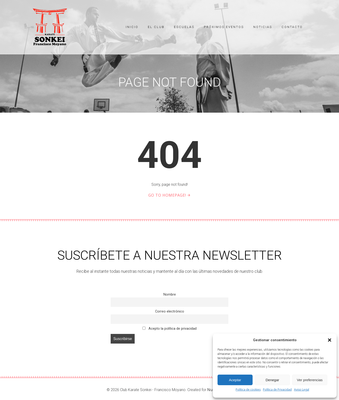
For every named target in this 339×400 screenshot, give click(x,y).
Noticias (262, 27)
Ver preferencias (310, 380)
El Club (156, 27)
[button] (329, 340)
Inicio (132, 27)
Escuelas (184, 27)
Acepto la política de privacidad (169, 329)
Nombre (169, 295)
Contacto (292, 27)
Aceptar (235, 380)
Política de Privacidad (277, 390)
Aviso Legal (301, 390)
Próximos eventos (224, 27)
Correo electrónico (169, 311)
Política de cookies (248, 390)
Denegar (272, 380)
